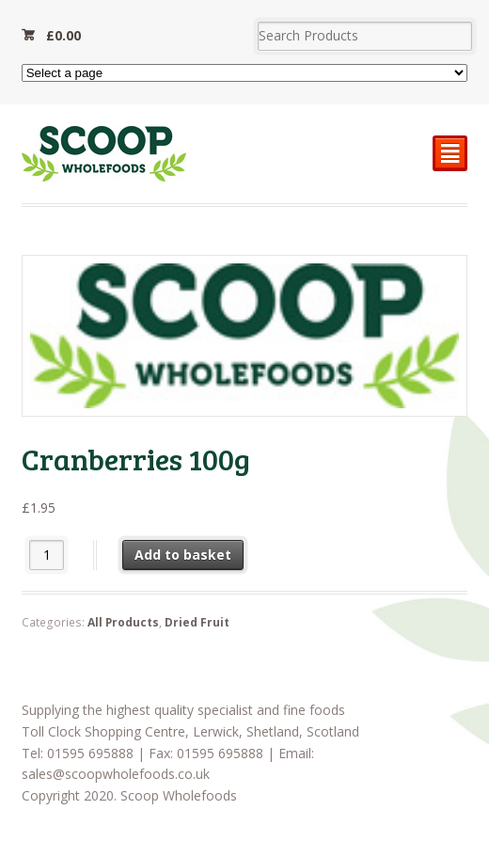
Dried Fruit (197, 622)
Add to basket (182, 554)
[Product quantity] (46, 554)
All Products (123, 622)
